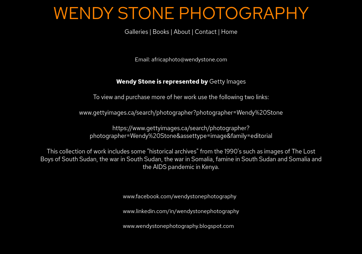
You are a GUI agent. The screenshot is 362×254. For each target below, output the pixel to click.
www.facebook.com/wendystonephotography (179, 196)
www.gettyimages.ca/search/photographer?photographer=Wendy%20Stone (181, 112)
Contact (206, 32)
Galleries (136, 32)
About (183, 32)
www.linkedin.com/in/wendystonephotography (181, 211)
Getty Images (227, 81)
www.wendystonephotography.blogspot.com (178, 226)
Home (229, 32)
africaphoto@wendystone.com (189, 59)
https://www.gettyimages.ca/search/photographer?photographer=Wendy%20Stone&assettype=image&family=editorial (181, 132)
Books (161, 32)
